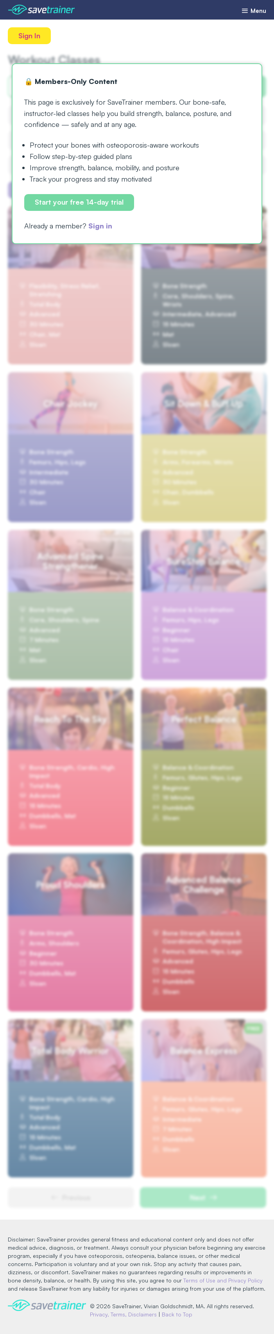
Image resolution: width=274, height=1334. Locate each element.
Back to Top (177, 1314)
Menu (253, 10)
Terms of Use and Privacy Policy (223, 1280)
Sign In (29, 35)
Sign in (100, 225)
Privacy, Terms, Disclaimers (123, 1314)
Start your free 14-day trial (79, 202)
